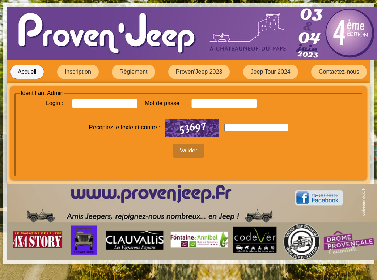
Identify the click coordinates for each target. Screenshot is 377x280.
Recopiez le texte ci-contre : (124, 127)
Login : (54, 103)
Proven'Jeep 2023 (199, 72)
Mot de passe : (164, 103)
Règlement (133, 72)
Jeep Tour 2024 (271, 72)
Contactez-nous (339, 72)
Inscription (78, 72)
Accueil (27, 72)
